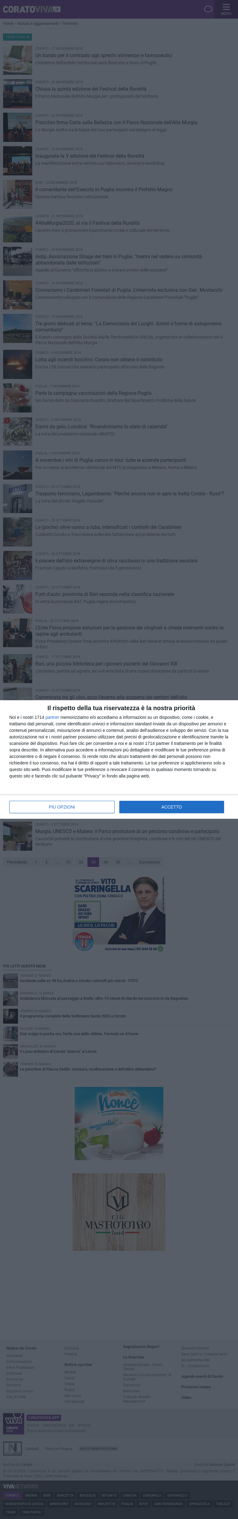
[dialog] (119, 759)
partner (52, 717)
